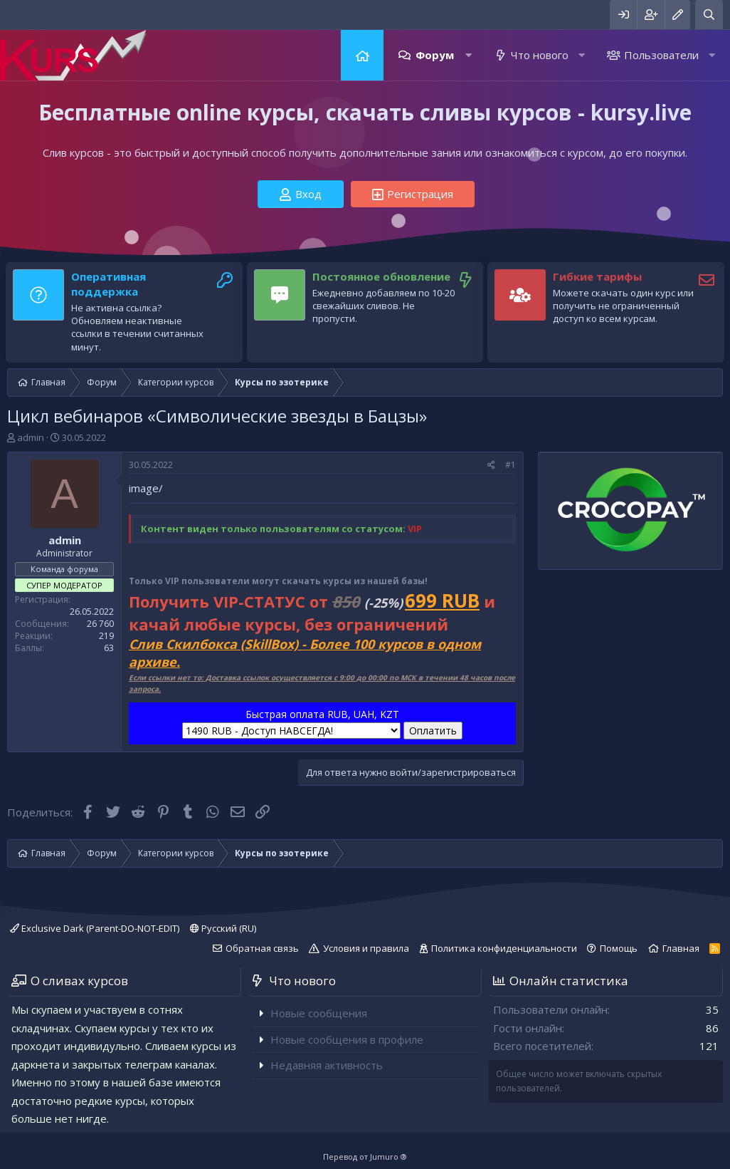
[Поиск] (709, 14)
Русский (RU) (223, 928)
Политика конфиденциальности (504, 948)
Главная (362, 55)
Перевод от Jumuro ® (365, 1156)
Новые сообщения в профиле (346, 1039)
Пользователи (661, 55)
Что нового (539, 55)
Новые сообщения (318, 1013)
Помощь (619, 948)
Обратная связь (262, 948)
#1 (510, 465)
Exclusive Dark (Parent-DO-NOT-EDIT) (94, 928)
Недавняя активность (326, 1065)
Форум (435, 55)
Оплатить (433, 730)
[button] (468, 55)
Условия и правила (366, 948)
